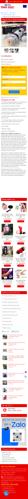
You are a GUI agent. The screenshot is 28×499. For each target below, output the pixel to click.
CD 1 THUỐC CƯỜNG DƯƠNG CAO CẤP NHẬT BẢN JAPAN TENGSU (16, 357)
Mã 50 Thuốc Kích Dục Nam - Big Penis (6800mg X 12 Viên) (16, 381)
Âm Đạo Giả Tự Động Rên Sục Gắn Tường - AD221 (7, 260)
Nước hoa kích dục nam (11, 305)
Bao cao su (7, 328)
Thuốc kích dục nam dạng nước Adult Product (15, 335)
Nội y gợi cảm (8, 324)
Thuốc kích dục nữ (10, 296)
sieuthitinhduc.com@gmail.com (15, 477)
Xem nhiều (5, 331)
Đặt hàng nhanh (14, 92)
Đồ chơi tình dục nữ (10, 312)
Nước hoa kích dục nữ (11, 302)
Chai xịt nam (7, 321)
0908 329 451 (17, 410)
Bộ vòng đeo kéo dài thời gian (20, 281)
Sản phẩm (12, 13)
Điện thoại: (5, 79)
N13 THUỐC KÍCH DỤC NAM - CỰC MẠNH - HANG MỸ (16, 388)
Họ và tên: (5, 74)
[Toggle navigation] (25, 6)
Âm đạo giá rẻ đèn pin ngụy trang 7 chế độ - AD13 (7, 215)
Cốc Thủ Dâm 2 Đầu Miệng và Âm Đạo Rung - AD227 (20, 260)
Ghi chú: (4, 85)
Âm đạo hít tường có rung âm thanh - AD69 (20, 238)
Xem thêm (7, 221)
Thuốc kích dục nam (10, 299)
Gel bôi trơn (7, 318)
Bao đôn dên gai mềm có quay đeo (7, 281)
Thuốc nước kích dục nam (12, 308)
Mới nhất (15, 331)
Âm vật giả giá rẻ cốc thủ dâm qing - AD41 (21, 215)
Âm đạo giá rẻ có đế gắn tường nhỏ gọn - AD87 (7, 238)
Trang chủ (4, 13)
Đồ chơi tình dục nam (9, 14)
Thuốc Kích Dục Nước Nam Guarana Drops (15, 396)
